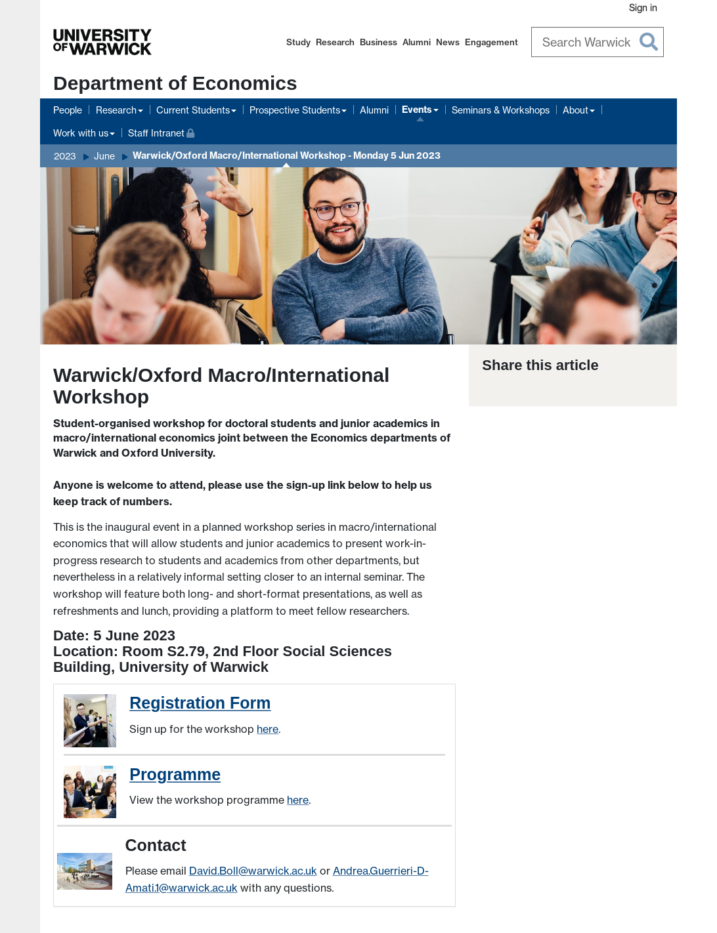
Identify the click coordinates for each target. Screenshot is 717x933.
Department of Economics (175, 83)
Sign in (643, 7)
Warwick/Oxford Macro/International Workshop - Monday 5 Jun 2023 (287, 155)
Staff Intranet (161, 131)
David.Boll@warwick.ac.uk (253, 870)
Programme (175, 774)
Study (298, 42)
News (448, 42)
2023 (65, 155)
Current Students (193, 109)
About (575, 109)
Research (335, 42)
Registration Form (200, 703)
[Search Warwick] (597, 42)
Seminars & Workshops (501, 109)
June (104, 155)
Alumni (416, 42)
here (267, 729)
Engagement (491, 42)
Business (378, 42)
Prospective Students (295, 109)
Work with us (80, 132)
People (67, 109)
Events (417, 109)
